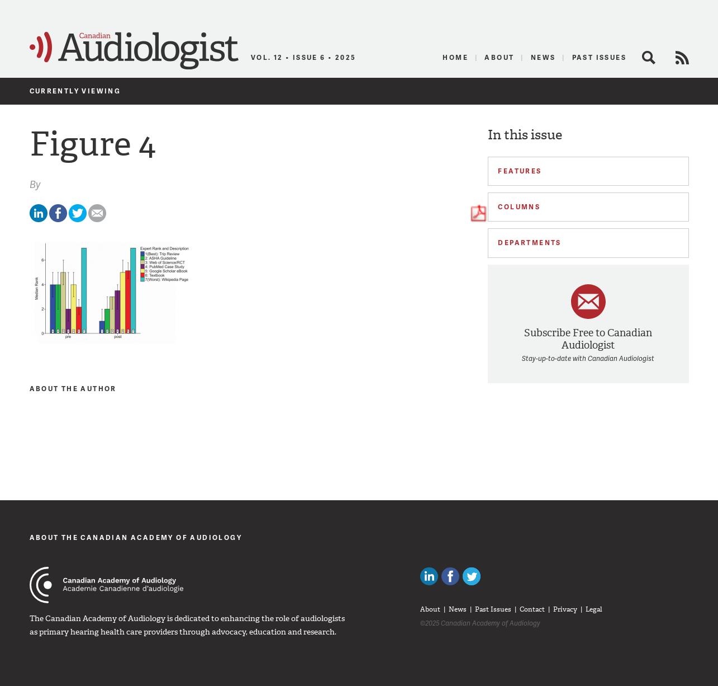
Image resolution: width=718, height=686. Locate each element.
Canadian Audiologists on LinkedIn (429, 576)
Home (455, 57)
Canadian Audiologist (134, 51)
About (499, 57)
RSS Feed (682, 57)
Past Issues (599, 57)
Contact (532, 609)
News (543, 57)
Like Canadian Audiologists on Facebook (450, 576)
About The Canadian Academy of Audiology (136, 537)
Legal (594, 609)
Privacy (565, 609)
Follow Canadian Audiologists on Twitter (472, 576)
